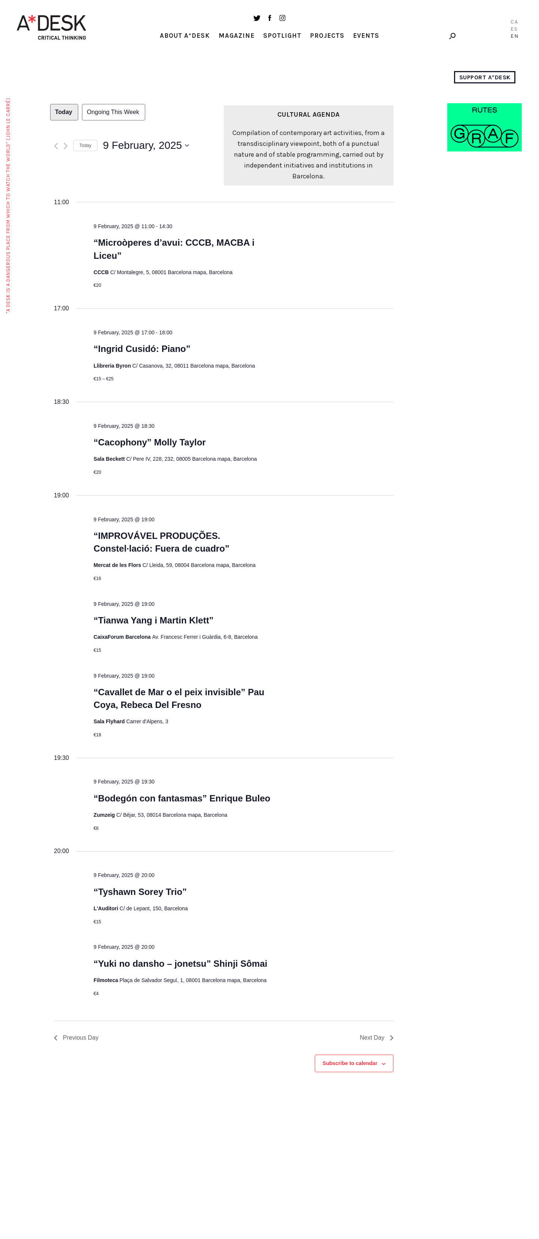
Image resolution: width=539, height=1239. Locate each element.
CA (514, 22)
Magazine (237, 35)
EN (515, 36)
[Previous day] (56, 146)
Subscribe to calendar (350, 1063)
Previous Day (76, 1037)
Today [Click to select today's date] (85, 145)
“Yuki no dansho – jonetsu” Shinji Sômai (180, 964)
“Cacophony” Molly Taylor (150, 442)
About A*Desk (185, 35)
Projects (327, 35)
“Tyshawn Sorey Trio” (140, 892)
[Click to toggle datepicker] (146, 145)
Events (366, 35)
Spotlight (282, 35)
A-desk (51, 27)
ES (514, 29)
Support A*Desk (485, 77)
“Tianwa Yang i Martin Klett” (154, 620)
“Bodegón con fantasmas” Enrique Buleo (182, 798)
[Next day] (66, 146)
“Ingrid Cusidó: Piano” (142, 349)
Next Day (376, 1037)
